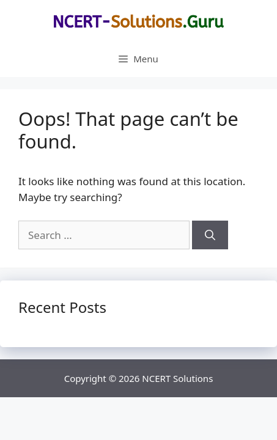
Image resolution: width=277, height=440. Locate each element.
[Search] (210, 235)
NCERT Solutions (177, 378)
